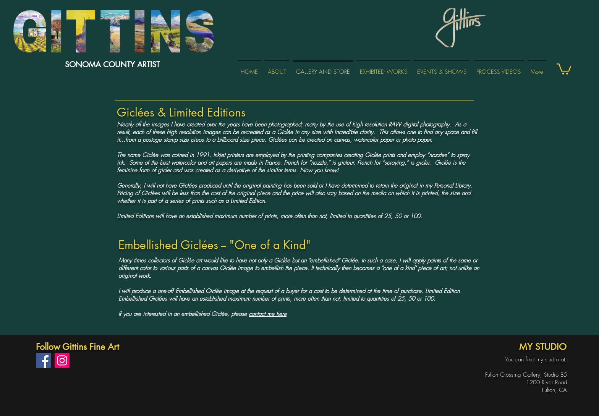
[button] (564, 68)
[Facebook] (43, 360)
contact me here (268, 314)
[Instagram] (62, 360)
